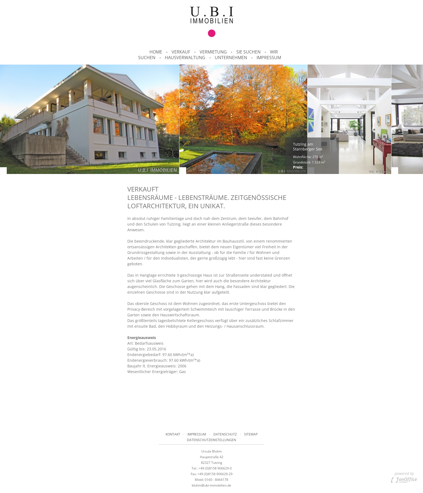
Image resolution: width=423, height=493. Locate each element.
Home (155, 52)
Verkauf (181, 52)
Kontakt (173, 434)
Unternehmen (231, 58)
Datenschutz (225, 434)
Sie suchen (248, 52)
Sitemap (251, 434)
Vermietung (213, 52)
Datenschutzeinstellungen (211, 440)
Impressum (269, 58)
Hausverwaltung (185, 58)
